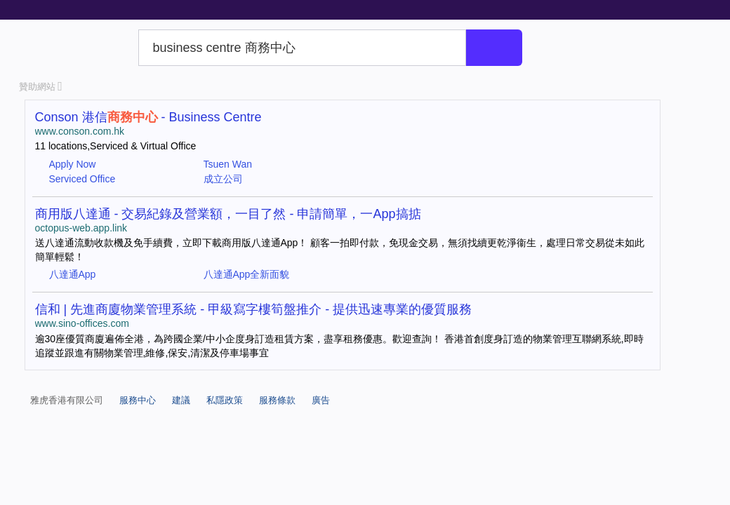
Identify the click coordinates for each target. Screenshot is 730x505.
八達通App (72, 274)
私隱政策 (224, 400)
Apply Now (72, 164)
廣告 (321, 400)
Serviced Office (82, 178)
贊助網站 (40, 86)
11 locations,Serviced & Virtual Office (116, 146)
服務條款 (277, 400)
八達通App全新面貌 (247, 274)
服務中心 (137, 400)
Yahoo (76, 48)
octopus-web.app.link (81, 228)
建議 (181, 400)
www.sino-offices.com (82, 323)
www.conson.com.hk (80, 131)
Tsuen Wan (228, 164)
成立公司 (223, 178)
